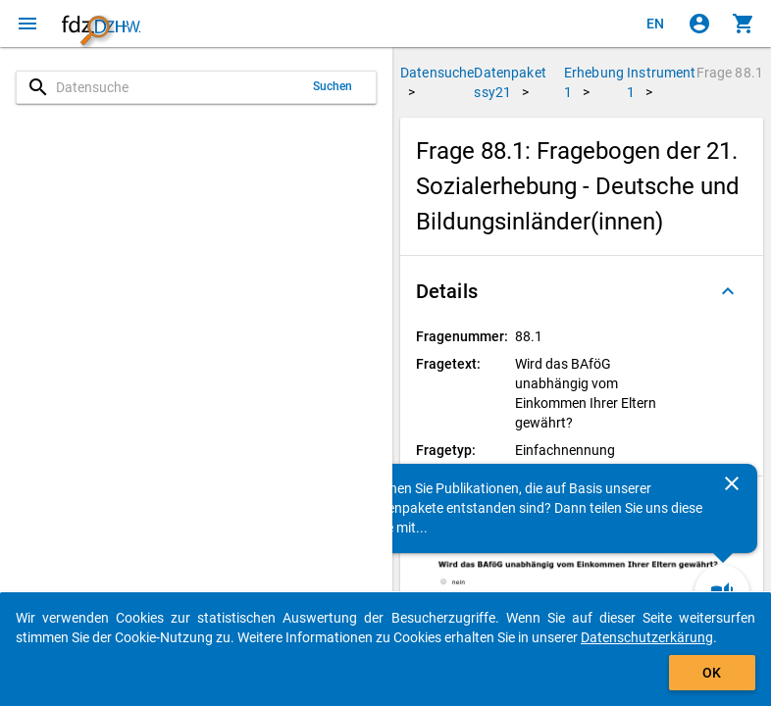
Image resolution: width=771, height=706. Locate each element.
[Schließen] (731, 483)
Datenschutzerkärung (647, 637)
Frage (729, 72)
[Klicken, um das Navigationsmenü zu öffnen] (27, 23)
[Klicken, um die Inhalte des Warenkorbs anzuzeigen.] (743, 23)
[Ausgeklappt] (727, 291)
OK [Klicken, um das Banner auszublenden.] (711, 673)
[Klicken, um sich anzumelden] (699, 23)
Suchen (333, 86)
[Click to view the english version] (655, 23)
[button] (581, 291)
